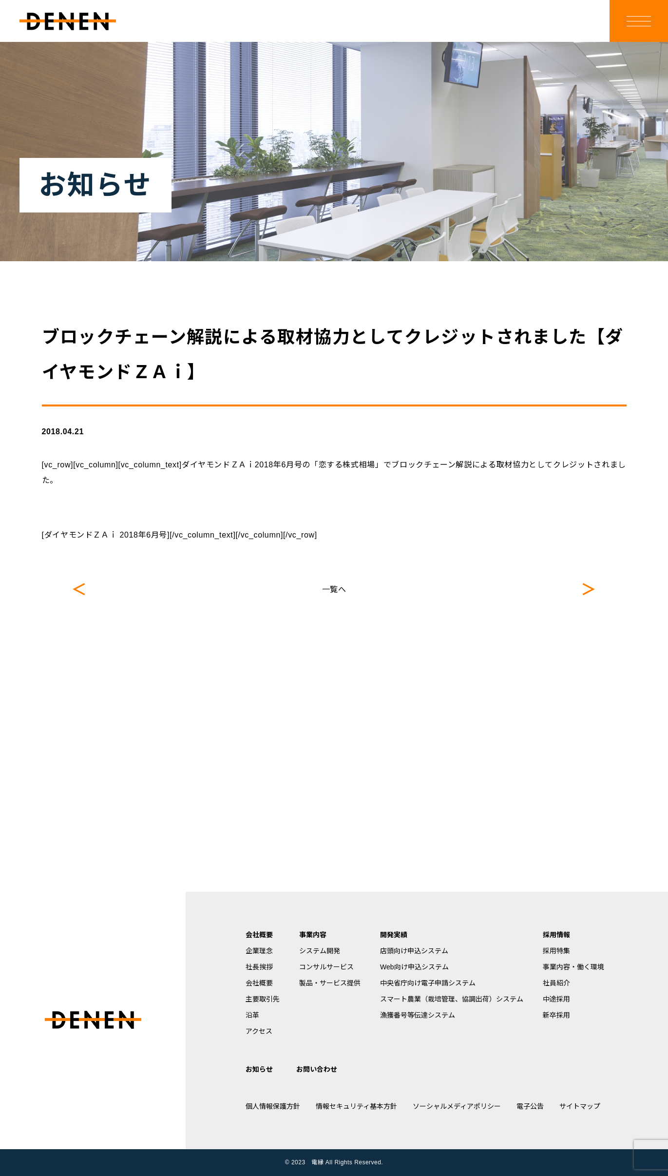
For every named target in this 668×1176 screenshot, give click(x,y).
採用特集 (556, 951)
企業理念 (259, 951)
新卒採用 (556, 1015)
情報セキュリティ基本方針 (356, 1106)
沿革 (252, 1015)
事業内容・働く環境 (573, 967)
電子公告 (530, 1106)
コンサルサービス (326, 967)
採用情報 (556, 935)
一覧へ (334, 589)
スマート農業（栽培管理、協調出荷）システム (451, 999)
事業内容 (312, 935)
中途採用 (556, 999)
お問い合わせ (316, 1069)
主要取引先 (263, 999)
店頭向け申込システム (414, 951)
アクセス (259, 1031)
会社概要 (259, 935)
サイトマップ (579, 1106)
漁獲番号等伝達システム (417, 1015)
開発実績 (393, 935)
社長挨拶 (259, 967)
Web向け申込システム (414, 967)
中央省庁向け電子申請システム (428, 983)
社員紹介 (556, 983)
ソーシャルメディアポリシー (457, 1106)
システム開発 (319, 951)
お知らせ (259, 1069)
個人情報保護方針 (273, 1106)
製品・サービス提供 (330, 983)
